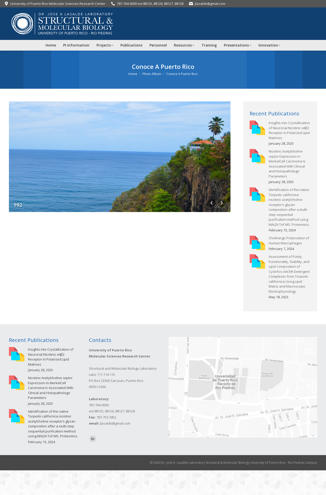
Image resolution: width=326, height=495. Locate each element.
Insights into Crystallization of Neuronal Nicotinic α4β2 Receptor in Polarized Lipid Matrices (289, 130)
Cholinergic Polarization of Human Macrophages (289, 240)
